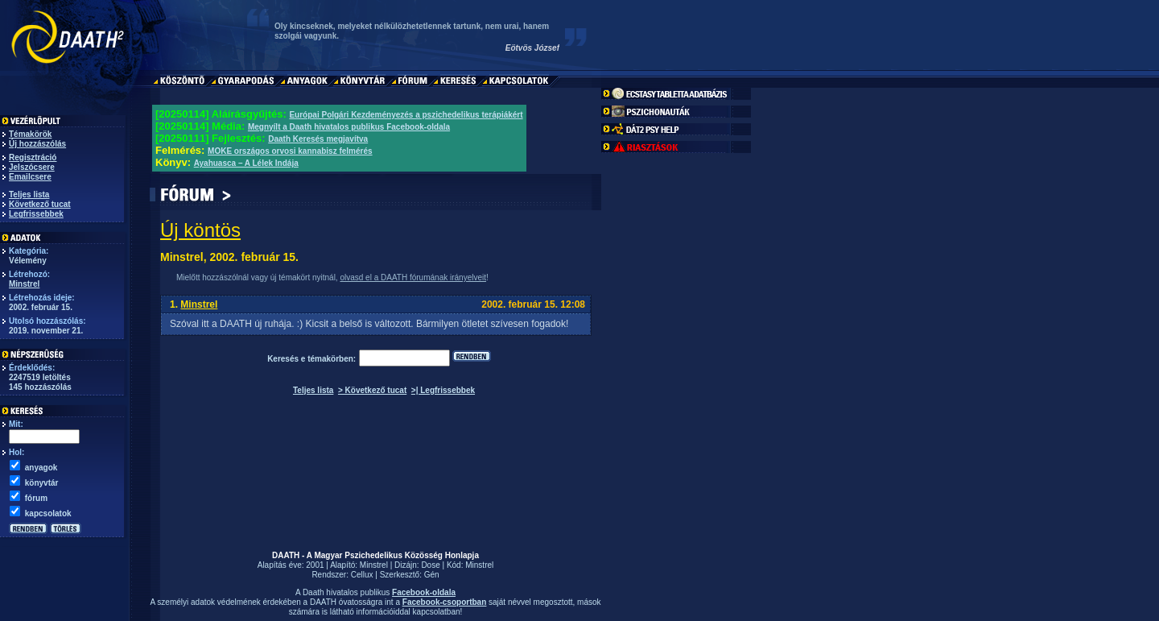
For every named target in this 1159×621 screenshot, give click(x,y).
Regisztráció (32, 157)
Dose (430, 565)
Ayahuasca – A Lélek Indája (246, 163)
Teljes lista (29, 194)
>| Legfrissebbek (443, 390)
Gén (431, 574)
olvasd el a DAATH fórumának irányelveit (413, 277)
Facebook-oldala (424, 592)
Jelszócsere (32, 167)
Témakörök (30, 134)
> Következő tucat (372, 390)
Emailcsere (30, 176)
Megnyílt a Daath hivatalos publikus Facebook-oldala (349, 126)
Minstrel (24, 283)
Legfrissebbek (36, 213)
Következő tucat (40, 204)
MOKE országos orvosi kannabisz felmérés (290, 151)
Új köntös (200, 230)
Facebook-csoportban (444, 602)
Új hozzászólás (37, 143)
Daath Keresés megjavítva (318, 139)
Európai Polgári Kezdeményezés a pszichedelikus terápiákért (405, 114)
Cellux (362, 574)
